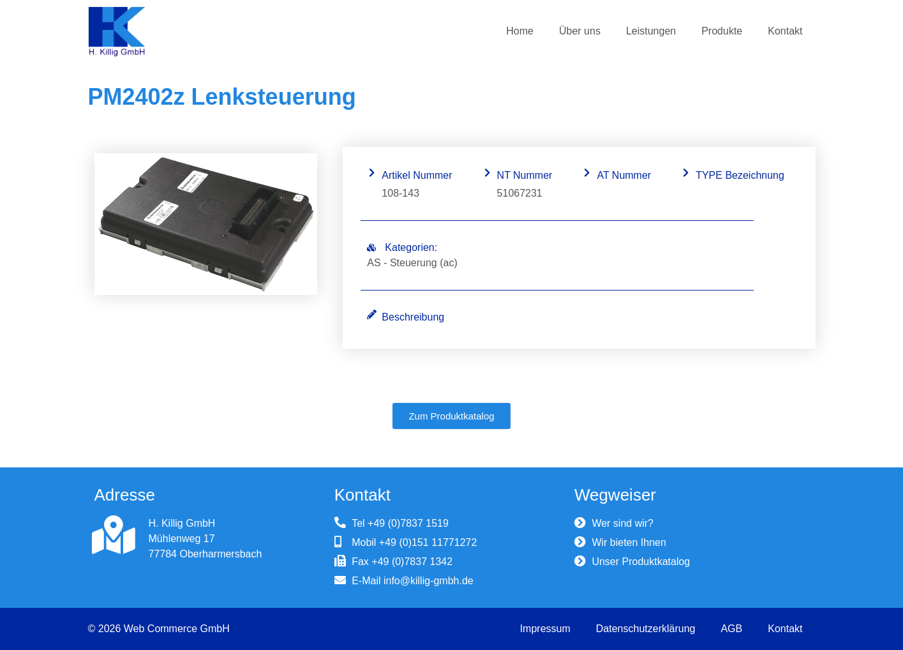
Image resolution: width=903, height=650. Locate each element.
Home (520, 31)
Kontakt (785, 31)
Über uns (580, 31)
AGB (731, 628)
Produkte (721, 31)
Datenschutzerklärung (646, 628)
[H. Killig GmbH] (113, 535)
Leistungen (651, 31)
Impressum (545, 628)
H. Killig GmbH (182, 523)
